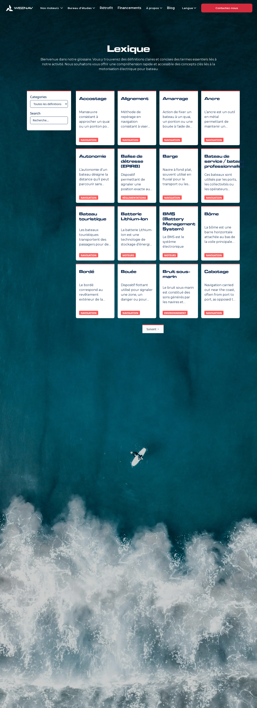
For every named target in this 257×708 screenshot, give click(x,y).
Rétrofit (106, 8)
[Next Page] (153, 329)
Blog (171, 8)
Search (35, 113)
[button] (51, 8)
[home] (19, 8)
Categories (38, 97)
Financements (129, 8)
